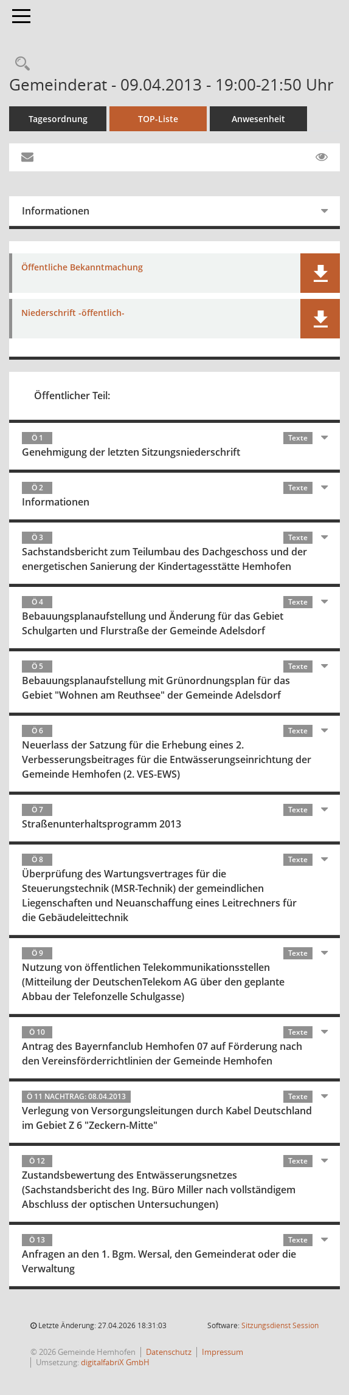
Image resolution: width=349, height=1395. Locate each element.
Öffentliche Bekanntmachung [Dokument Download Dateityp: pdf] (82, 267)
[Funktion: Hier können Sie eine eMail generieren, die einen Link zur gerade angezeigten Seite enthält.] (27, 157)
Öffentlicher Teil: (72, 395)
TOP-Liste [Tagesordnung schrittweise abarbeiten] (158, 119)
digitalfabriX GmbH (115, 1362)
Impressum (222, 1351)
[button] (320, 273)
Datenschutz (169, 1351)
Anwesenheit (258, 119)
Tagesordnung (58, 119)
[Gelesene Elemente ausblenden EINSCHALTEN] (321, 157)
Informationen (55, 211)
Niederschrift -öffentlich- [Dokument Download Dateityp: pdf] (73, 313)
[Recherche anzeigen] (19, 64)
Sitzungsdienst (280, 1325)
